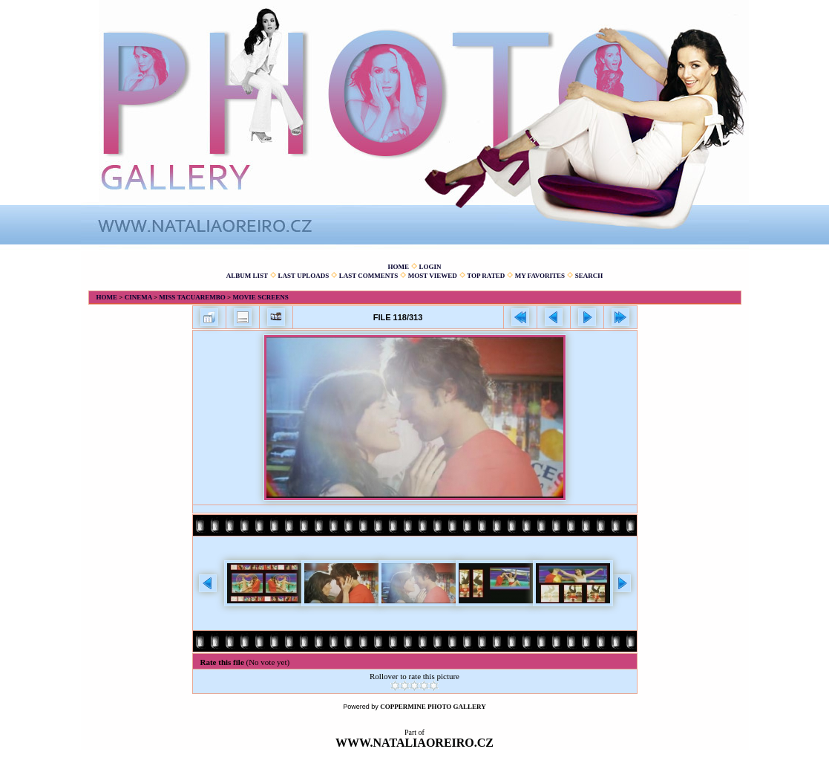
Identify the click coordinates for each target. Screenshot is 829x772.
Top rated (486, 275)
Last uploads (304, 275)
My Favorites (540, 275)
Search (589, 275)
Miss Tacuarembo (192, 297)
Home (398, 266)
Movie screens (260, 297)
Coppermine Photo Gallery (433, 706)
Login (430, 266)
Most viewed (432, 275)
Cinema (138, 297)
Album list (247, 275)
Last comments (369, 275)
